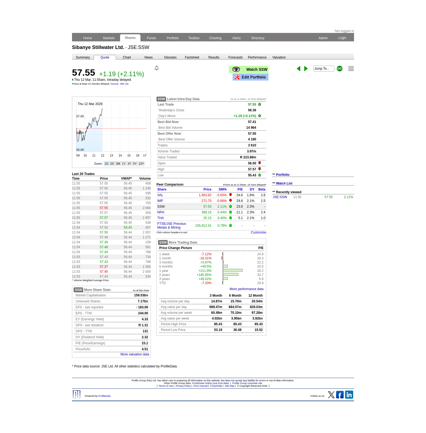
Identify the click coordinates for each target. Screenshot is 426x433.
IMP (160, 201)
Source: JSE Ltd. (120, 83)
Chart (127, 57)
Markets (108, 38)
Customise (258, 232)
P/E (240, 189)
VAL (160, 195)
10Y (141, 163)
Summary (83, 57)
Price (207, 189)
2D (112, 163)
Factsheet (192, 57)
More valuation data (135, 354)
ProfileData (104, 396)
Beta (261, 189)
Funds (151, 38)
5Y (135, 163)
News (149, 57)
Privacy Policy (183, 386)
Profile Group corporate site (247, 383)
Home (87, 38)
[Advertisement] (313, 242)
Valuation (279, 57)
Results (213, 57)
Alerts (237, 38)
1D (106, 163)
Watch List (284, 183)
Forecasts (235, 57)
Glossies (170, 57)
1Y (124, 163)
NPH (160, 212)
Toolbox (194, 38)
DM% (223, 189)
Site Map (229, 386)
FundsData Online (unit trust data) (210, 383)
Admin (323, 38)
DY (252, 189)
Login (342, 38)
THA (160, 218)
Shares (130, 38)
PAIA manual (201, 386)
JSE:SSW (280, 197)
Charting (215, 38)
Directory (257, 38)
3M (118, 163)
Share (161, 189)
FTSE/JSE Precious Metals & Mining (171, 225)
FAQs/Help (216, 386)
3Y (129, 163)
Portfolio (173, 38)
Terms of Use (166, 386)
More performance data (247, 289)
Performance (257, 57)
